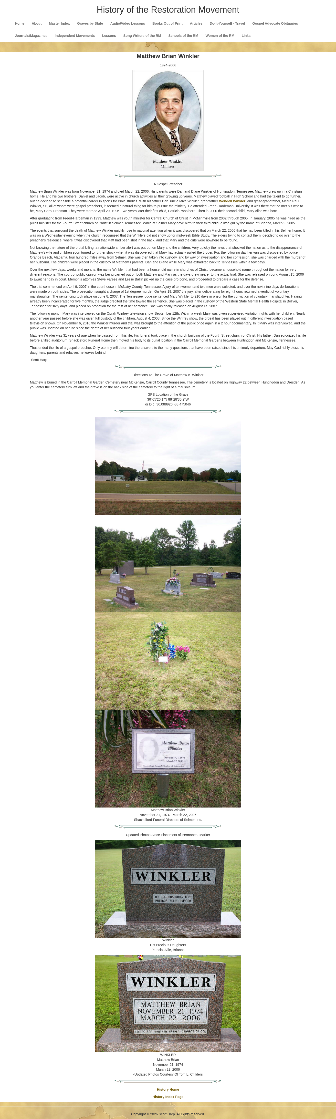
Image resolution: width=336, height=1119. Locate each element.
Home (19, 23)
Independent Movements (75, 36)
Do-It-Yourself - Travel (227, 23)
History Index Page (168, 1097)
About (37, 23)
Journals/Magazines (31, 36)
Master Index (59, 23)
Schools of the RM (183, 36)
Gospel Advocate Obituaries (275, 23)
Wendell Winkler (232, 201)
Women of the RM (220, 36)
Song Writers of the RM (142, 36)
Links (246, 36)
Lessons (109, 36)
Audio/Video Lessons (127, 23)
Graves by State (90, 23)
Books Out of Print (167, 23)
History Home (168, 1089)
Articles (196, 23)
